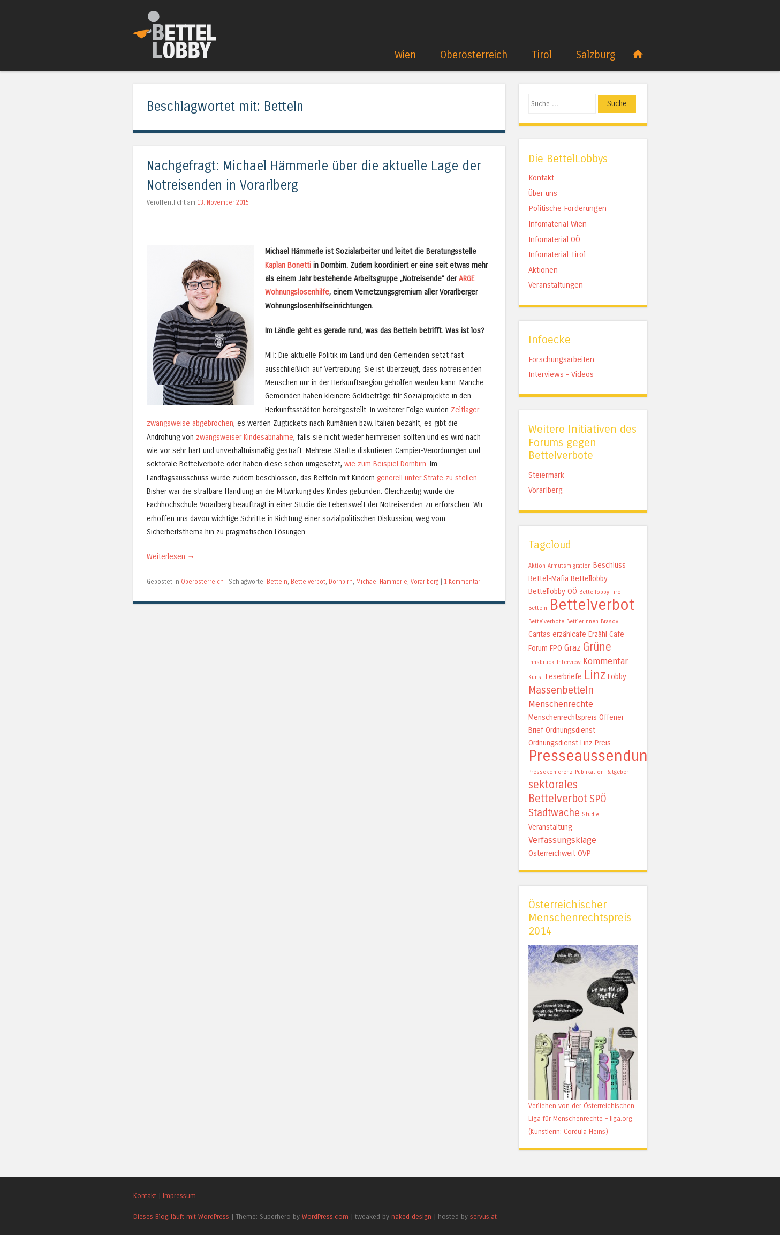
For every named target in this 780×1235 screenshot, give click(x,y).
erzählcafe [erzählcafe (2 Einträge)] (569, 634)
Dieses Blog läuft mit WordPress (181, 1217)
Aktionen (543, 270)
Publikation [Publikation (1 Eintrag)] (589, 772)
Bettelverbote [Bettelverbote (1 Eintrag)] (546, 621)
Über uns (542, 193)
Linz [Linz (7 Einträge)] (594, 675)
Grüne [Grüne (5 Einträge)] (597, 647)
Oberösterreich (474, 55)
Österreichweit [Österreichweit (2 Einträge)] (551, 853)
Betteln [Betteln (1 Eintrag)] (537, 608)
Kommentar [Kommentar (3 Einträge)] (605, 661)
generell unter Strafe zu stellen (427, 478)
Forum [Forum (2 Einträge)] (538, 648)
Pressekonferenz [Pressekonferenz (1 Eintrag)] (550, 772)
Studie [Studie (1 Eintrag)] (590, 814)
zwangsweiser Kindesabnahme (244, 437)
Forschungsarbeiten (561, 359)
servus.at (483, 1217)
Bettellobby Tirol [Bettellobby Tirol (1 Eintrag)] (601, 592)
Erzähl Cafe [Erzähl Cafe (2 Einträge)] (606, 634)
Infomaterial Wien (557, 224)
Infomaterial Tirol (557, 254)
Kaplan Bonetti (288, 265)
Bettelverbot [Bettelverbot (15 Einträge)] (591, 605)
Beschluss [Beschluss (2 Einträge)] (609, 565)
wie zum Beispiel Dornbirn (385, 464)
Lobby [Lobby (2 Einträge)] (617, 676)
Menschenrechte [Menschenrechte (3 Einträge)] (560, 704)
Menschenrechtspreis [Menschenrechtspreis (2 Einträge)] (562, 717)
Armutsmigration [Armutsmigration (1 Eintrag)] (569, 565)
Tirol (542, 55)
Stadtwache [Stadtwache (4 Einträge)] (554, 813)
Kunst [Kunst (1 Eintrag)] (535, 677)
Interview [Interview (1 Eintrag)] (569, 662)
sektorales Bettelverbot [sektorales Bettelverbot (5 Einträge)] (557, 791)
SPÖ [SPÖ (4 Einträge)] (598, 799)
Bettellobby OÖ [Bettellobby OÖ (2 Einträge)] (552, 591)
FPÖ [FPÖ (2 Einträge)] (556, 648)
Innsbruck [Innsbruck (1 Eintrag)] (541, 662)
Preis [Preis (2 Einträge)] (603, 743)
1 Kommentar (462, 581)
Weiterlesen (171, 556)
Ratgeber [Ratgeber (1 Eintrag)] (617, 772)
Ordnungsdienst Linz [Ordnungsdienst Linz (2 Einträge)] (560, 743)
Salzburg (595, 55)
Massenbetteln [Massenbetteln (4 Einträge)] (561, 690)
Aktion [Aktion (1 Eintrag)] (537, 565)
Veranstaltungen (555, 285)
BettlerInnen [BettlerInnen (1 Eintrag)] (582, 621)
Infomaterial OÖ (554, 239)
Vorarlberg (425, 581)
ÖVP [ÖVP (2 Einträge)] (584, 853)
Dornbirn (341, 581)
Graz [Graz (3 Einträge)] (572, 647)
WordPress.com (325, 1217)
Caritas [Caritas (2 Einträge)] (539, 634)
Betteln (277, 581)
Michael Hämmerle (381, 581)
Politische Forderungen (567, 208)
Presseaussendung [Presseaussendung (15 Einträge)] (592, 756)
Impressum (179, 1196)
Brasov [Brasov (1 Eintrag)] (609, 621)
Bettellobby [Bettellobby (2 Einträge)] (589, 578)
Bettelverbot (308, 581)
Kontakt (541, 178)
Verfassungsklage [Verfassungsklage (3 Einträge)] (562, 840)
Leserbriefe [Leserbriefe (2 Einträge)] (564, 676)
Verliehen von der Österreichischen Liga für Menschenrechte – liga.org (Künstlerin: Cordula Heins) (581, 1118)
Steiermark (546, 475)
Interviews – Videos (561, 374)
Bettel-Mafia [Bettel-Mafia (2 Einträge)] (548, 578)
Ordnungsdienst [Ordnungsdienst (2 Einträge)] (570, 730)
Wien (405, 55)
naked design (411, 1217)
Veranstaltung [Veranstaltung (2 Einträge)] (550, 827)
